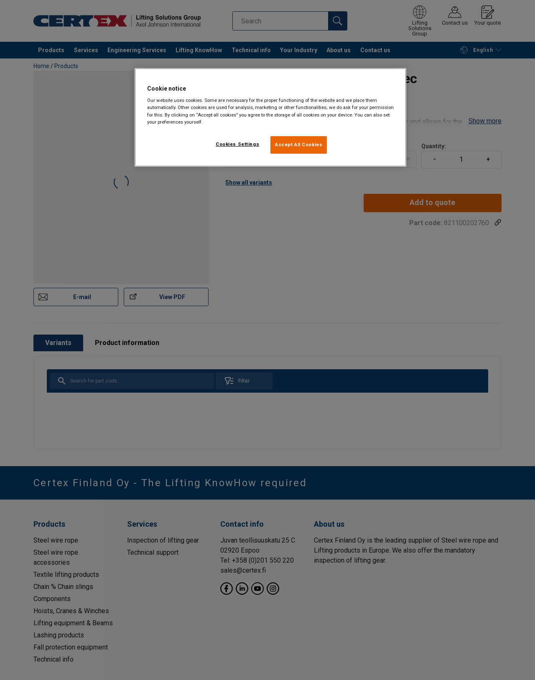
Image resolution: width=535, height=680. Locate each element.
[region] (270, 117)
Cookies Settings (237, 144)
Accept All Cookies (298, 144)
